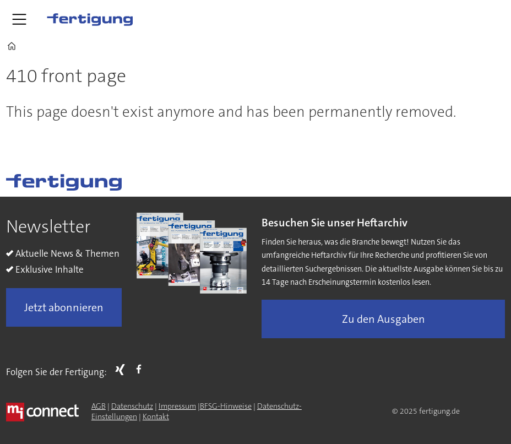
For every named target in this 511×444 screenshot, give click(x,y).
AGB (98, 406)
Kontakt (156, 416)
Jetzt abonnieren (64, 307)
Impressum (177, 406)
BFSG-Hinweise (226, 406)
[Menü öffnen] (19, 19)
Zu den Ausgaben (383, 319)
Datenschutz (132, 406)
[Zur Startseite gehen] (90, 19)
